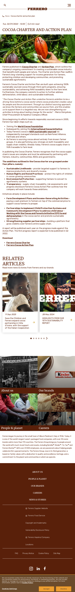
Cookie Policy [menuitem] (43, 553)
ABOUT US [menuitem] (37, 472)
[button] (46, 338)
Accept (46, 589)
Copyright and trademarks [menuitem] (35, 523)
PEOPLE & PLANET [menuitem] (37, 479)
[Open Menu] (70, 5)
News (7, 16)
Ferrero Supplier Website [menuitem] (36, 508)
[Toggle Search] (4, 5)
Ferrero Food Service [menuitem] (35, 516)
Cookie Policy (27, 583)
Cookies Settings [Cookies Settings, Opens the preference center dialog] (9, 589)
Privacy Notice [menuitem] (28, 553)
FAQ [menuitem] (16, 553)
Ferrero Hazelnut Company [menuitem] (37, 537)
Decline (63, 589)
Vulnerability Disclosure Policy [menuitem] (37, 530)
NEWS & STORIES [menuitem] (37, 499)
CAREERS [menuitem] (37, 493)
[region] (37, 583)
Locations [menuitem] (29, 545)
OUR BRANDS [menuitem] (37, 486)
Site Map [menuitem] (56, 553)
